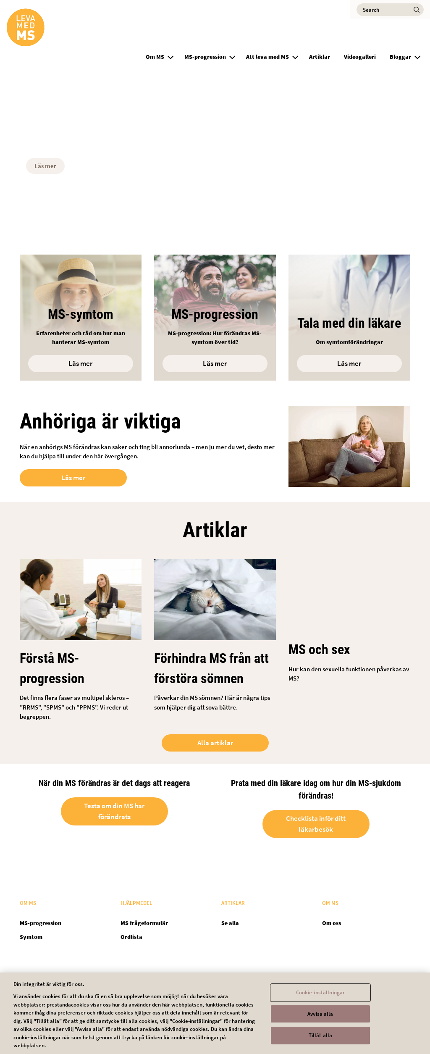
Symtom (31, 937)
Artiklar (319, 56)
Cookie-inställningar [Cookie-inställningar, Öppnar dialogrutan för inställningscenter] (320, 997)
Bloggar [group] (400, 56)
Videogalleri (360, 56)
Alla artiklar (215, 742)
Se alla (230, 923)
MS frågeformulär (144, 923)
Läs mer (45, 166)
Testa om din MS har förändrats (114, 812)
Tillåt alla (320, 1040)
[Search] (390, 9)
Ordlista (131, 937)
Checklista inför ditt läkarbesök (316, 824)
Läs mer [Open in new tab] (73, 477)
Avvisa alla (320, 1019)
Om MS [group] (155, 56)
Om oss (331, 923)
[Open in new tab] (349, 318)
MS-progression (205, 56)
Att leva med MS (267, 56)
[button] (170, 56)
